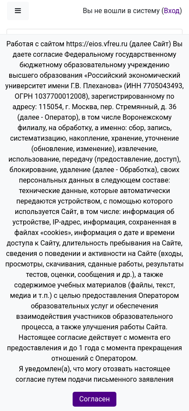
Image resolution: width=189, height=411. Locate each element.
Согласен (94, 399)
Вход (171, 11)
